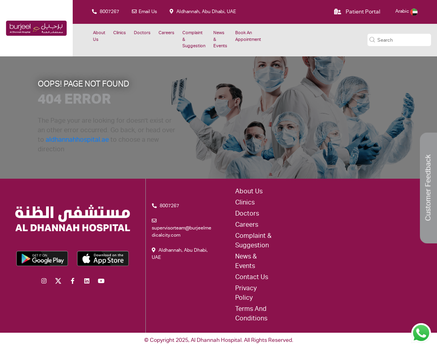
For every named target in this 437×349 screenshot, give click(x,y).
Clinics (119, 33)
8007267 (105, 11)
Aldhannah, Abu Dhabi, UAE (203, 11)
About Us (99, 36)
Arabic (406, 11)
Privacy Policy (246, 294)
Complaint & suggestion (193, 39)
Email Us (144, 11)
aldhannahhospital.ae (77, 140)
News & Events (220, 39)
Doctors (142, 33)
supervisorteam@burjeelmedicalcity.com (181, 228)
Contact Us (251, 278)
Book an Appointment (248, 36)
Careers (166, 33)
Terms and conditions (251, 314)
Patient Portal (357, 12)
